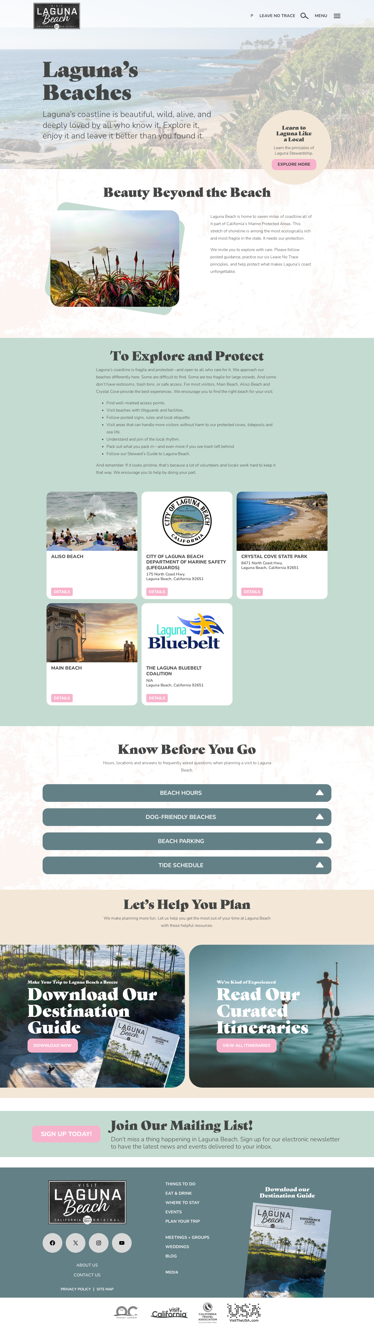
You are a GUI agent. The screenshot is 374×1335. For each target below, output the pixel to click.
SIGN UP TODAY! (66, 1134)
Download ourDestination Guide (287, 1192)
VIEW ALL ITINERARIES (246, 1045)
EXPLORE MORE (294, 164)
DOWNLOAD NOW (53, 1045)
